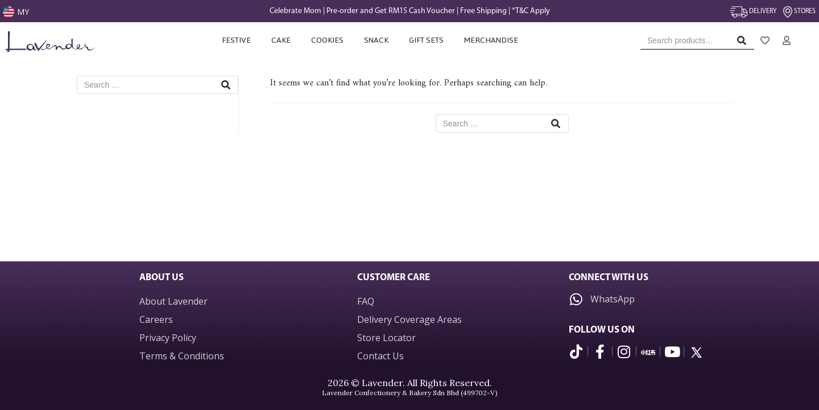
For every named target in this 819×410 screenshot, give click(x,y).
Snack (376, 40)
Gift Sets (426, 40)
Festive (236, 40)
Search (744, 43)
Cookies (327, 40)
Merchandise (492, 40)
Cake (281, 40)
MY (23, 11)
